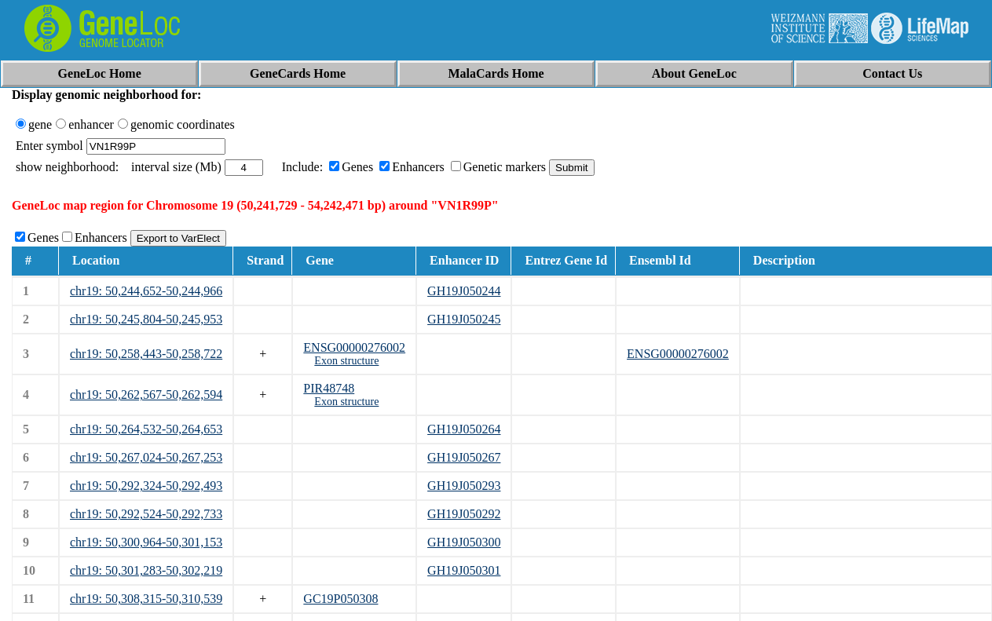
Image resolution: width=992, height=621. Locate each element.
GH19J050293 (463, 485)
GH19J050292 (463, 514)
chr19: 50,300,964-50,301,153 (146, 542)
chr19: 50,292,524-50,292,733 (146, 514)
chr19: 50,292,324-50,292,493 (146, 485)
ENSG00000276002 (354, 347)
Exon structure (346, 361)
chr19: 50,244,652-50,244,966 (146, 291)
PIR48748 (328, 388)
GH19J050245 (463, 319)
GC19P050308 (340, 598)
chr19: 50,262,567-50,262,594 (146, 394)
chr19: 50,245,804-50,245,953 (146, 319)
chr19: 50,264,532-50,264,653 (146, 429)
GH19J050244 (463, 291)
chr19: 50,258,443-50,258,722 (146, 353)
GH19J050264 (463, 429)
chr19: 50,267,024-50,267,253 (146, 457)
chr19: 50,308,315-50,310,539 (146, 598)
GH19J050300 (463, 542)
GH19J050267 (463, 457)
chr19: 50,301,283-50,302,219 (146, 570)
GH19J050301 (463, 570)
